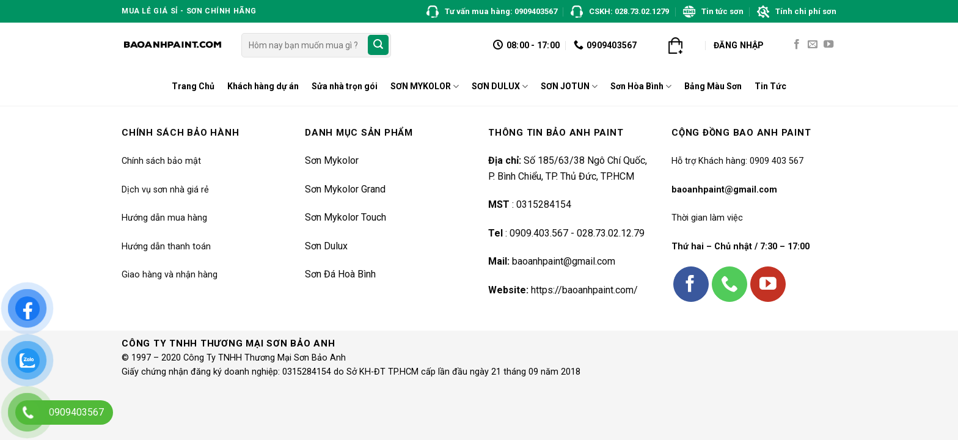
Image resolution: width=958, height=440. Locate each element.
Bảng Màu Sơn (713, 86)
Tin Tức (770, 86)
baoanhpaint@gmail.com (563, 261)
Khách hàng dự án (263, 86)
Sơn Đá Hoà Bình (340, 274)
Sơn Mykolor (332, 160)
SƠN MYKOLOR (424, 86)
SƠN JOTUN (569, 86)
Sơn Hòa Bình (640, 86)
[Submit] (378, 45)
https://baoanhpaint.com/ (584, 290)
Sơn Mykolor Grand (345, 189)
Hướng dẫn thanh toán (166, 246)
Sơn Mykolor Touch (345, 217)
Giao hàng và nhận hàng (170, 275)
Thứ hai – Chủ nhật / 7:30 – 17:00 (740, 246)
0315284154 (542, 204)
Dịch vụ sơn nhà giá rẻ (165, 190)
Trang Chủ (193, 86)
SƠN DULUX (500, 86)
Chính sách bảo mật (161, 161)
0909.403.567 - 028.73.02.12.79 (577, 233)
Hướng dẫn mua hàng (164, 218)
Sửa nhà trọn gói (345, 86)
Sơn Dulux (326, 246)
